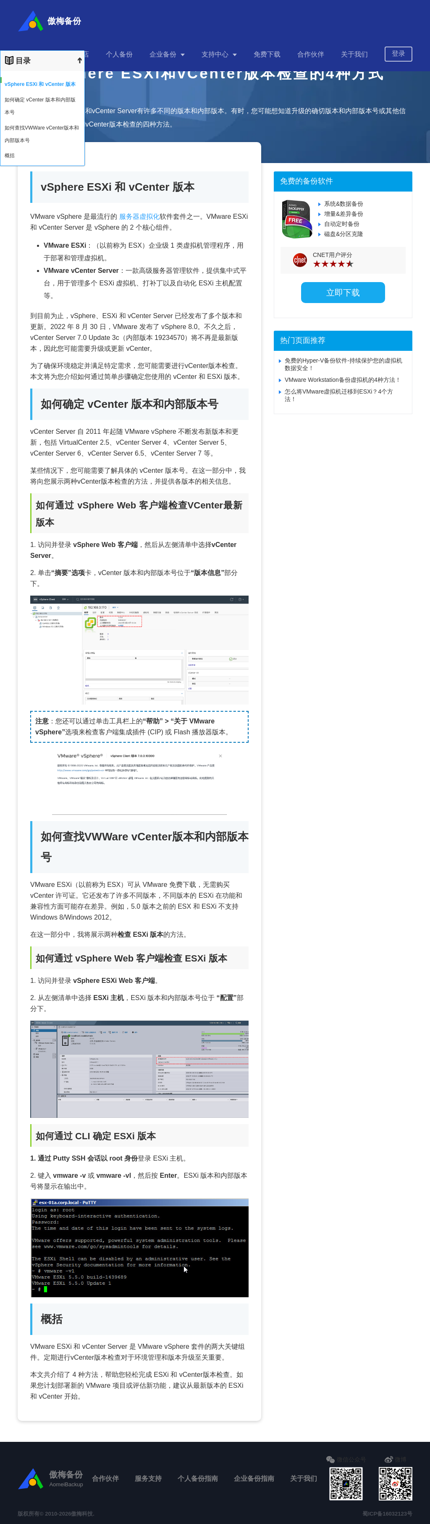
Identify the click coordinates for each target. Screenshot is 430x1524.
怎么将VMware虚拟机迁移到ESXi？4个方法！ (339, 395)
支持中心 (215, 50)
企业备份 (162, 50)
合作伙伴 (310, 50)
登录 (398, 49)
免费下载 (267, 50)
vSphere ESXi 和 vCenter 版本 (40, 84)
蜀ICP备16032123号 (387, 1513)
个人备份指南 (198, 1478)
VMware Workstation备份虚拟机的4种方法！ (343, 379)
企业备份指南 (254, 1478)
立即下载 (343, 292)
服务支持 (148, 1478)
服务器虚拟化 (139, 216)
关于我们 (354, 50)
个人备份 (119, 50)
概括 (10, 155)
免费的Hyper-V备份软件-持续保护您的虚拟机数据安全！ (343, 364)
